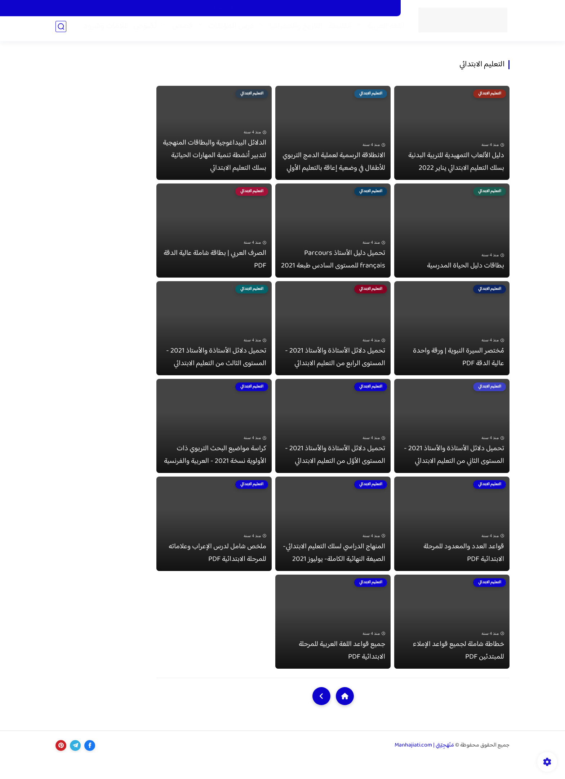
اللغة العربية (382, 29)
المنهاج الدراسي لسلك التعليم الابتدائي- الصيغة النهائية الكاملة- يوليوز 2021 (334, 568)
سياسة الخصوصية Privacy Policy (246, 8)
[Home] (345, 715)
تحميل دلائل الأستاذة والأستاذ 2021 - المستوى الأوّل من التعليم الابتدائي (335, 468)
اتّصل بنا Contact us (348, 8)
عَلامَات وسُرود (102, 29)
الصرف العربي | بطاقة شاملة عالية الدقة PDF (215, 266)
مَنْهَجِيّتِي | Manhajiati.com (424, 765)
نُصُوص (142, 29)
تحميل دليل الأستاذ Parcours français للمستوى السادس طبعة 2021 (333, 266)
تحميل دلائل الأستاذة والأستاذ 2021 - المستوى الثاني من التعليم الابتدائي (454, 468)
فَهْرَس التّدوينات (303, 8)
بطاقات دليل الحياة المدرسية (465, 272)
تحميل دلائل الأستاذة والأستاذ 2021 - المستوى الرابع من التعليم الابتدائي (335, 367)
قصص (179, 29)
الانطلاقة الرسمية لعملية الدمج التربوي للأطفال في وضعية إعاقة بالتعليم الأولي (333, 165)
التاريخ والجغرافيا (293, 29)
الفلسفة (337, 29)
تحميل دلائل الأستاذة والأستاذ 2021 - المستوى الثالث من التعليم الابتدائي (216, 367)
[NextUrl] (321, 715)
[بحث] (60, 29)
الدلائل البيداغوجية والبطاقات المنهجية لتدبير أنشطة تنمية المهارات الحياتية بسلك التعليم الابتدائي (214, 159)
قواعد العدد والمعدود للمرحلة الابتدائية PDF (463, 568)
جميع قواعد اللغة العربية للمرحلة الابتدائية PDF (342, 669)
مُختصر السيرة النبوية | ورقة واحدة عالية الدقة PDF (458, 367)
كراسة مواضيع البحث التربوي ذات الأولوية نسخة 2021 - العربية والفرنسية (215, 468)
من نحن (384, 8)
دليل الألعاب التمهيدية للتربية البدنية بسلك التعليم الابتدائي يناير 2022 (456, 165)
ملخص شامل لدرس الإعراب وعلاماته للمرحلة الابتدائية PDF (217, 568)
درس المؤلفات (228, 29)
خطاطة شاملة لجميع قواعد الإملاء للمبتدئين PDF (458, 669)
